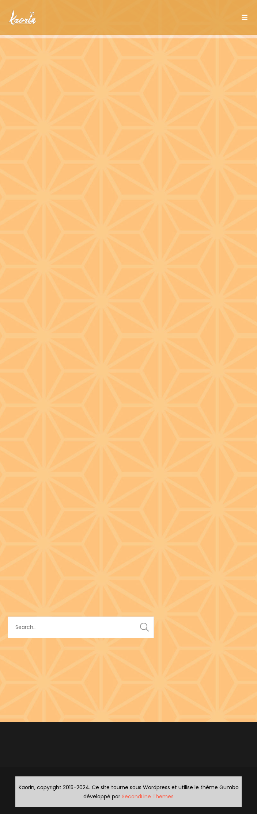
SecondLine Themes (148, 796)
